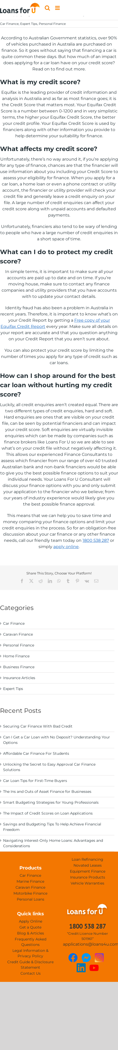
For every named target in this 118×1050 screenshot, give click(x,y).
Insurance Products (87, 877)
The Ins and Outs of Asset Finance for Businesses (47, 791)
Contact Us (30, 973)
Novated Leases (87, 865)
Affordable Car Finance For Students (36, 753)
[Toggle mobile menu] (58, 8)
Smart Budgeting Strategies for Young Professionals (51, 802)
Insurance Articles (19, 677)
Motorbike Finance (30, 893)
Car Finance (9, 24)
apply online (66, 546)
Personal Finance (52, 24)
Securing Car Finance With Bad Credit (37, 726)
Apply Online (30, 921)
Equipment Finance (87, 871)
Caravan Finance (18, 634)
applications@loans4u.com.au (87, 944)
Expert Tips (28, 24)
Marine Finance (30, 881)
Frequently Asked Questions (30, 942)
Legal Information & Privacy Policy (30, 953)
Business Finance (18, 667)
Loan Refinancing (87, 859)
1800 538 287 (96, 540)
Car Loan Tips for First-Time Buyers (35, 780)
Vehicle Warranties (87, 883)
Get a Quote (30, 927)
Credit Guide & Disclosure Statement (30, 965)
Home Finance (16, 656)
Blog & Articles (30, 933)
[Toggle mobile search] (47, 8)
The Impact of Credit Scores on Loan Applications (48, 813)
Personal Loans (30, 899)
